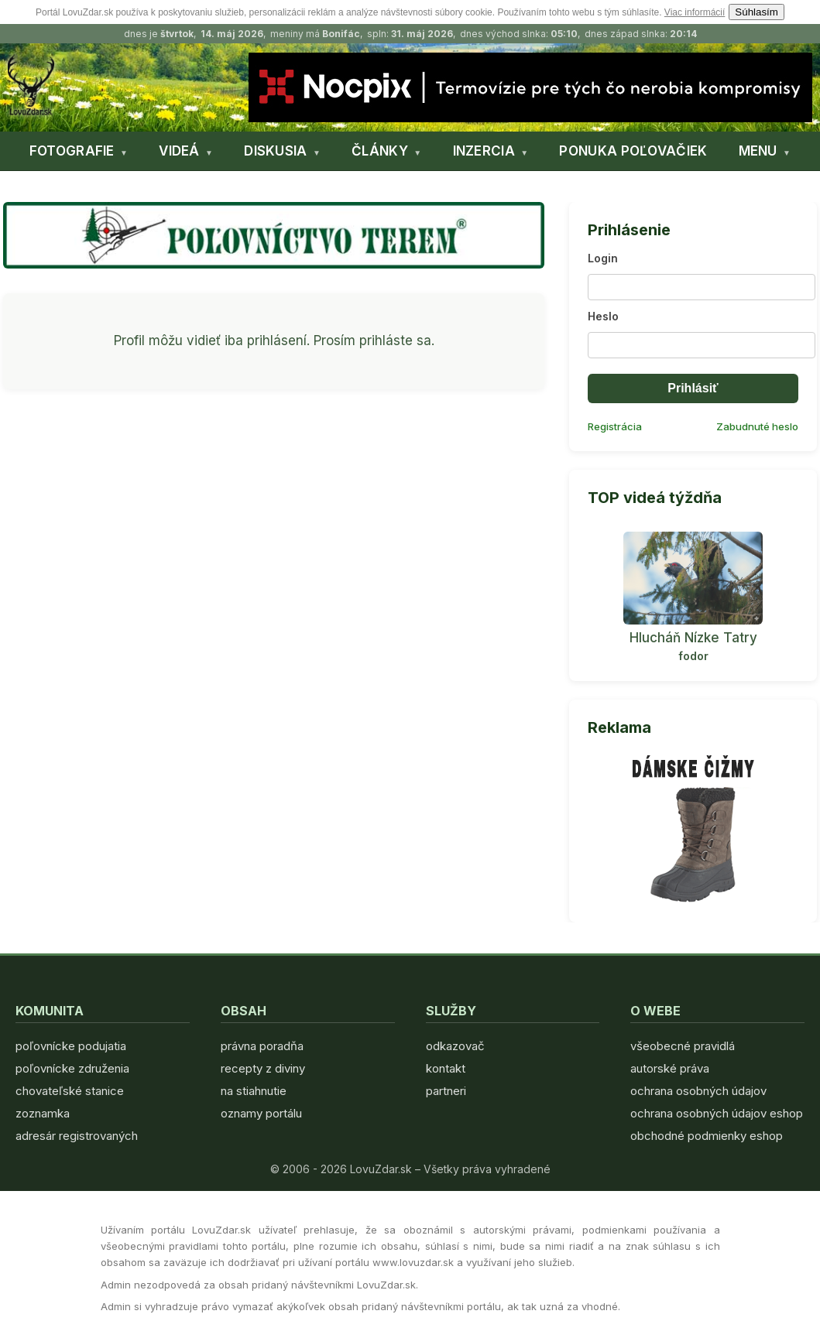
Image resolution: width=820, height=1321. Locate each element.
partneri (446, 1090)
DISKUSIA (275, 151)
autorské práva (669, 1068)
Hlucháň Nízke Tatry (693, 637)
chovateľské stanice (69, 1090)
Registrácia (615, 426)
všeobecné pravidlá (682, 1046)
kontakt (445, 1068)
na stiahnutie (253, 1090)
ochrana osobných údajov (698, 1090)
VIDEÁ (179, 151)
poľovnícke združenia (72, 1068)
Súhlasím (756, 12)
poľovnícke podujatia (70, 1046)
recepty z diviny (263, 1068)
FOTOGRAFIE (72, 151)
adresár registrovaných (76, 1135)
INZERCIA (484, 151)
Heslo (603, 316)
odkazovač (455, 1046)
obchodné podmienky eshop (706, 1135)
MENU (758, 151)
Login (603, 258)
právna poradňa (262, 1046)
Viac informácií (694, 12)
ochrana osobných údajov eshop (716, 1113)
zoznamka (42, 1113)
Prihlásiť (692, 388)
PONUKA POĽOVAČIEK (633, 151)
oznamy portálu (261, 1113)
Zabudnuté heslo (757, 426)
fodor (693, 655)
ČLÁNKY (380, 151)
